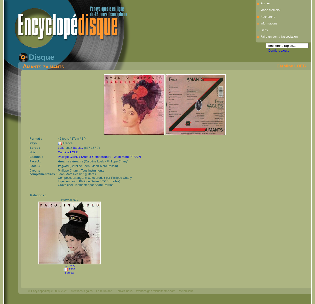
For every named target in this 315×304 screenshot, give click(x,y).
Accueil (265, 3)
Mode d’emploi (270, 10)
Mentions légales (81, 291)
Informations (268, 23)
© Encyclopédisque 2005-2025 (48, 291)
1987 (61, 147)
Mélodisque (186, 291)
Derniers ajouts (279, 50)
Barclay (78, 147)
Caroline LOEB (291, 66)
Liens (264, 30)
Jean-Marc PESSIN (127, 157)
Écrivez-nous (124, 291)
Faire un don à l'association (279, 36)
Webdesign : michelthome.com (155, 291)
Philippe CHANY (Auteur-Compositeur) (84, 157)
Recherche (267, 16)
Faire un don (104, 291)
